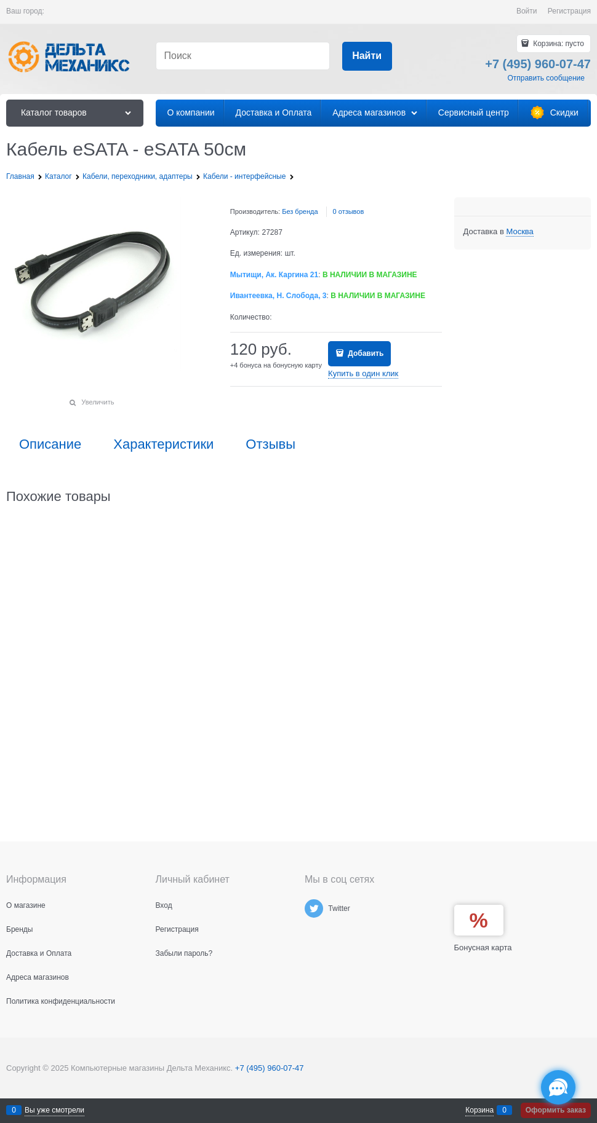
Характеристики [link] (163, 444)
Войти (526, 11)
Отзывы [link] (270, 444)
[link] (519, 232)
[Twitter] (314, 908)
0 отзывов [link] (348, 211)
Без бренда (300, 211)
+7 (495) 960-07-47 (269, 1068)
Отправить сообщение (546, 78)
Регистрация (569, 11)
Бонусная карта (483, 947)
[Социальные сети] (558, 1087)
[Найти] (367, 56)
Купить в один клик (363, 373)
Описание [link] (50, 444)
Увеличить (97, 402)
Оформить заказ (556, 1110)
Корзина (479, 1110)
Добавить (364, 353)
